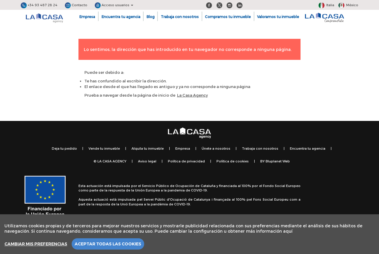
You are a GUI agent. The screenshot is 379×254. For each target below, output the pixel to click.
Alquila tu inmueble (147, 148)
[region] (189, 234)
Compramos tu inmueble (228, 17)
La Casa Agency (192, 95)
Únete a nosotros (216, 148)
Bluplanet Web (278, 161)
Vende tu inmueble (104, 148)
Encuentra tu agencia (121, 17)
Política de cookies (232, 161)
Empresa (87, 17)
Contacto (76, 5)
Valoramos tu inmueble (278, 17)
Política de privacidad (186, 161)
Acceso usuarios (114, 5)
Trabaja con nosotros (180, 17)
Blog (151, 17)
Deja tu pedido (64, 148)
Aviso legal (147, 161)
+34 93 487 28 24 (39, 5)
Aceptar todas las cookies (108, 244)
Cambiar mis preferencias (35, 244)
